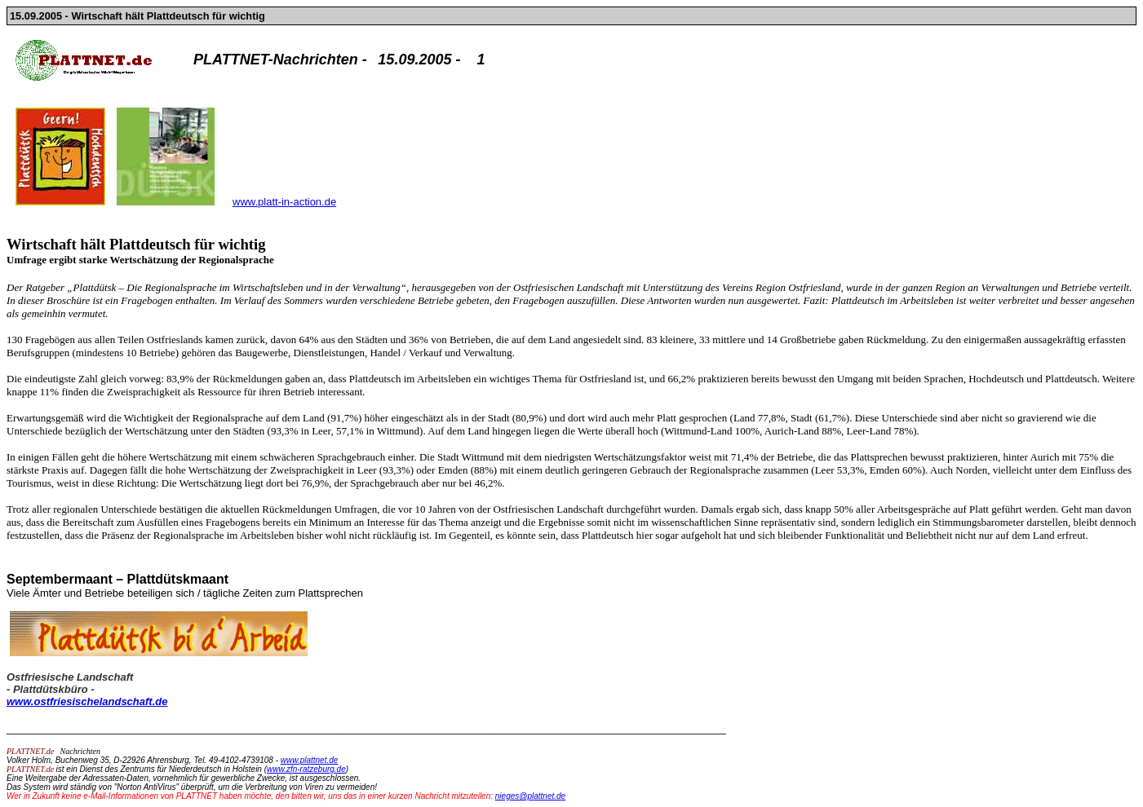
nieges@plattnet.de (530, 796)
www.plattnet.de (310, 760)
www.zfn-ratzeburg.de (306, 769)
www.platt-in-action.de (284, 202)
